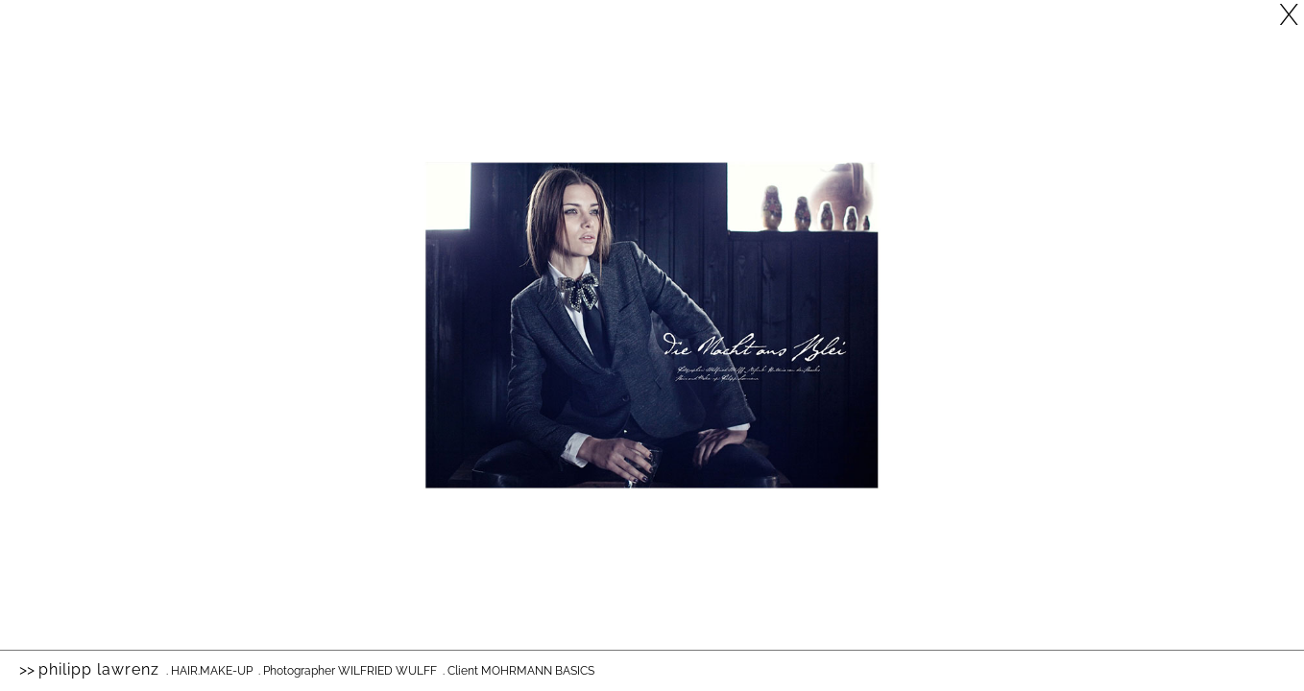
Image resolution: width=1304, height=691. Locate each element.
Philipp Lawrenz (98, 669)
